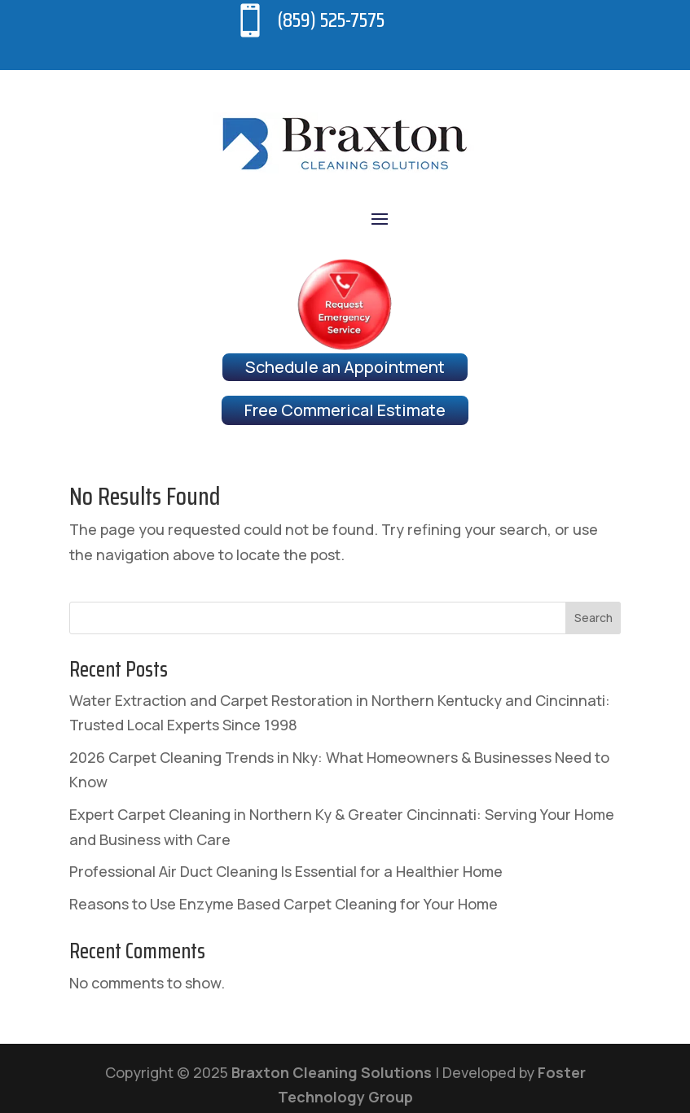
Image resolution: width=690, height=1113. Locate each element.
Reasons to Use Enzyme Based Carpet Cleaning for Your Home (283, 904)
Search (593, 617)
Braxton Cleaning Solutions (331, 1072)
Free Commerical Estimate (345, 410)
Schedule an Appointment (345, 367)
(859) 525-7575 (331, 20)
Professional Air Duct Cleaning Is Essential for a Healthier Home (286, 871)
